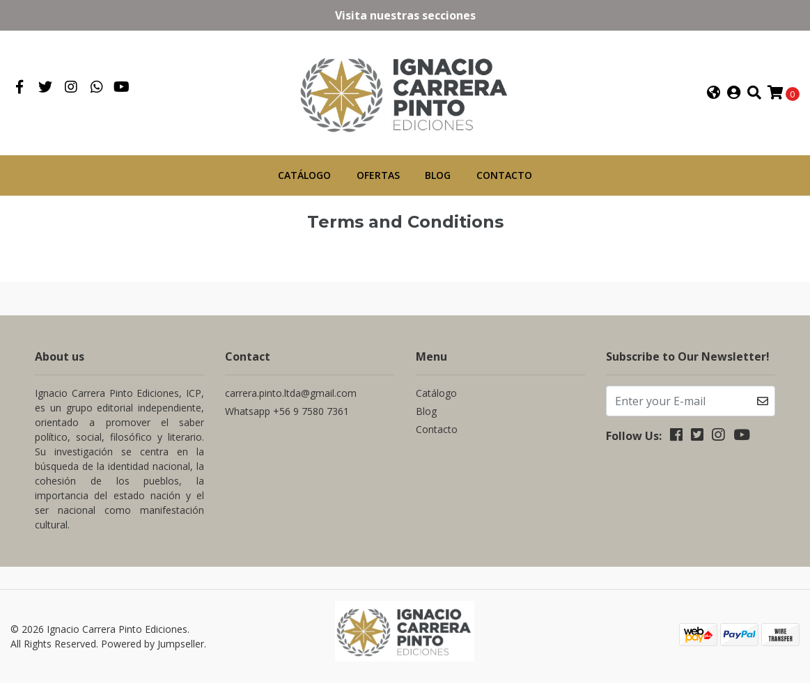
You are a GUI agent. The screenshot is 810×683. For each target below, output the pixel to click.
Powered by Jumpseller (152, 643)
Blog (438, 175)
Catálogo (304, 175)
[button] (714, 92)
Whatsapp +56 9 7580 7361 (287, 410)
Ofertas (378, 175)
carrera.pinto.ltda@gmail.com (291, 392)
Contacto (504, 175)
